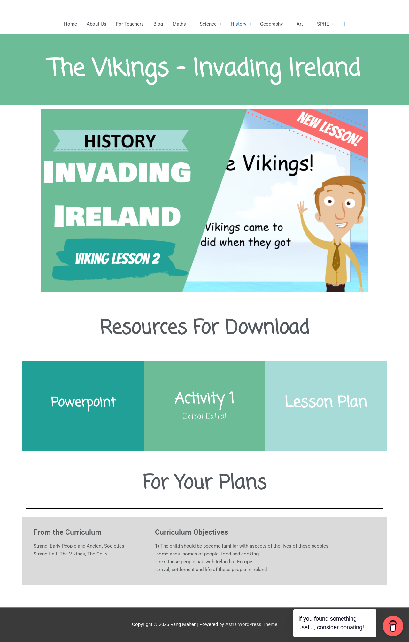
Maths (179, 24)
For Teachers (130, 24)
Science (208, 24)
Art (300, 24)
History (238, 24)
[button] (344, 24)
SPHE (323, 24)
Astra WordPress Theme (251, 624)
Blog (158, 24)
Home (70, 24)
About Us (96, 24)
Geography (271, 24)
